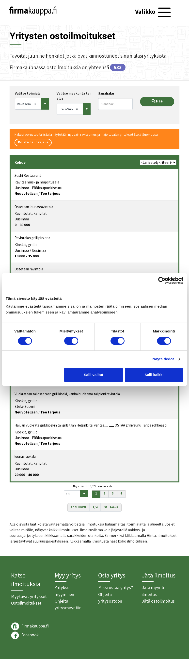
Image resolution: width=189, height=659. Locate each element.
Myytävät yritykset (29, 596)
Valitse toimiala (28, 93)
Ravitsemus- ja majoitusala (37, 182)
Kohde (20, 162)
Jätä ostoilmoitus (158, 601)
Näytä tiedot (163, 359)
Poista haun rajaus (33, 142)
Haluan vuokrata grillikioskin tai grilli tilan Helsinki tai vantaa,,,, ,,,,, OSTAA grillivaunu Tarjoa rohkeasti (91, 425)
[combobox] (32, 104)
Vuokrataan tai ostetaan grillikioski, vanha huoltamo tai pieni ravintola (67, 394)
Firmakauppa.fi (30, 626)
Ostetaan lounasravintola (34, 206)
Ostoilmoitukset (26, 603)
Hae (157, 101)
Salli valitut (93, 375)
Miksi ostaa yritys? (115, 587)
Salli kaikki (154, 375)
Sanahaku (106, 93)
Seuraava (111, 507)
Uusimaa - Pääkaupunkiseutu (38, 187)
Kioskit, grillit (26, 244)
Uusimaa (22, 219)
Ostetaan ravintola (29, 269)
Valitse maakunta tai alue (74, 96)
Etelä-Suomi (25, 406)
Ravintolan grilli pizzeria (32, 237)
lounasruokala (25, 456)
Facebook (25, 635)
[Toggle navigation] (153, 12)
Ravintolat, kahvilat (31, 213)
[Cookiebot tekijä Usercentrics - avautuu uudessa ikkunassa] (161, 280)
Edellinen (78, 507)
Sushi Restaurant (28, 175)
